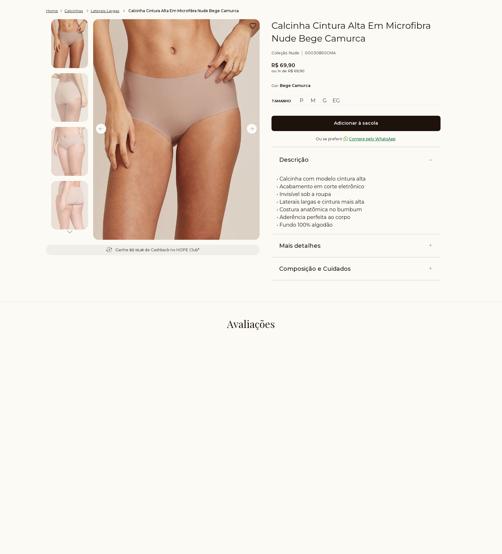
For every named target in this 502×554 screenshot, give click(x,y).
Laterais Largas (105, 10)
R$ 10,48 (136, 250)
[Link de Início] (52, 11)
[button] (336, 100)
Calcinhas (73, 10)
